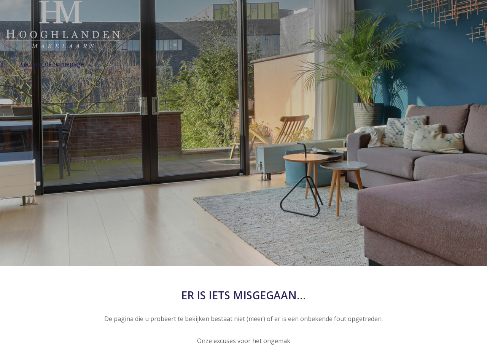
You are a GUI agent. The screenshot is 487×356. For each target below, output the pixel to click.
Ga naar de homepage (52, 64)
